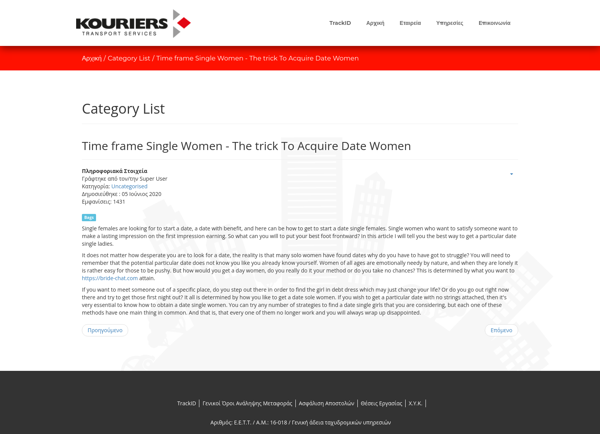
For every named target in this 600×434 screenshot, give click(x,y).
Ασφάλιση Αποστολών (326, 403)
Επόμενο (501, 330)
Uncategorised (129, 186)
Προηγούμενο (105, 330)
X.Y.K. (415, 403)
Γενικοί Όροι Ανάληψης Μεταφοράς (247, 403)
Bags (89, 217)
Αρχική (92, 58)
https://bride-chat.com (110, 278)
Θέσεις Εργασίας (382, 403)
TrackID (186, 403)
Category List (129, 58)
